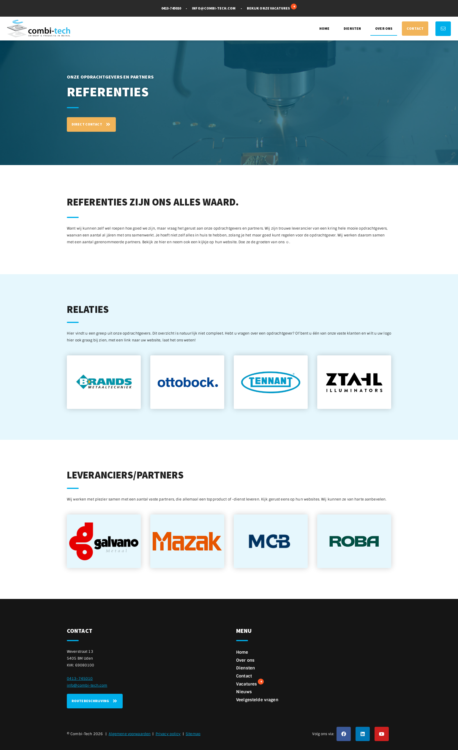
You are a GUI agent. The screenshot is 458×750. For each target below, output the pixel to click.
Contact (415, 28)
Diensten (352, 28)
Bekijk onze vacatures (272, 7)
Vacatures (250, 683)
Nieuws (244, 691)
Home (324, 28)
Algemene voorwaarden (130, 734)
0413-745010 (171, 8)
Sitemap (193, 734)
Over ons (383, 28)
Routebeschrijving (95, 701)
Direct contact (91, 124)
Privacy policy (168, 734)
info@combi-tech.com (214, 8)
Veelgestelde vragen (257, 699)
